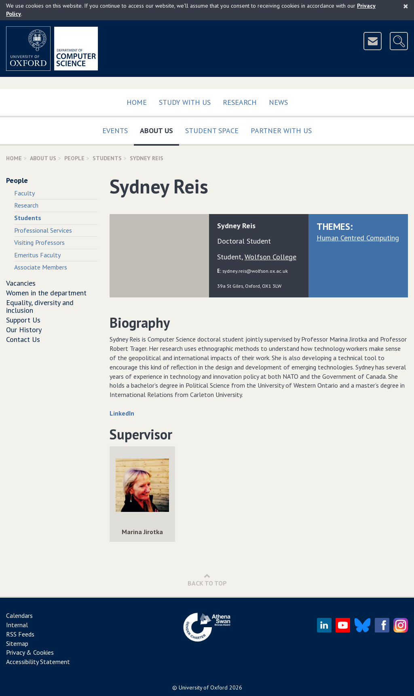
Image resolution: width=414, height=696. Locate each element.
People (74, 158)
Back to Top (207, 579)
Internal (17, 625)
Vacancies (21, 283)
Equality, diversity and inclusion (40, 306)
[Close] (405, 6)
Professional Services (43, 230)
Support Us (23, 320)
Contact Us (23, 339)
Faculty (24, 193)
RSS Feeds (20, 634)
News (278, 102)
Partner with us (281, 130)
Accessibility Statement (38, 662)
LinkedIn (122, 413)
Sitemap (17, 643)
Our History (24, 329)
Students (107, 158)
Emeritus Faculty (37, 255)
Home (137, 102)
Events (115, 130)
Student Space (212, 130)
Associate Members (40, 267)
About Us (159, 129)
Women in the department (46, 292)
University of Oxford (203, 687)
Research (240, 102)
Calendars (19, 615)
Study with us (185, 102)
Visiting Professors (39, 242)
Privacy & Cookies (30, 652)
